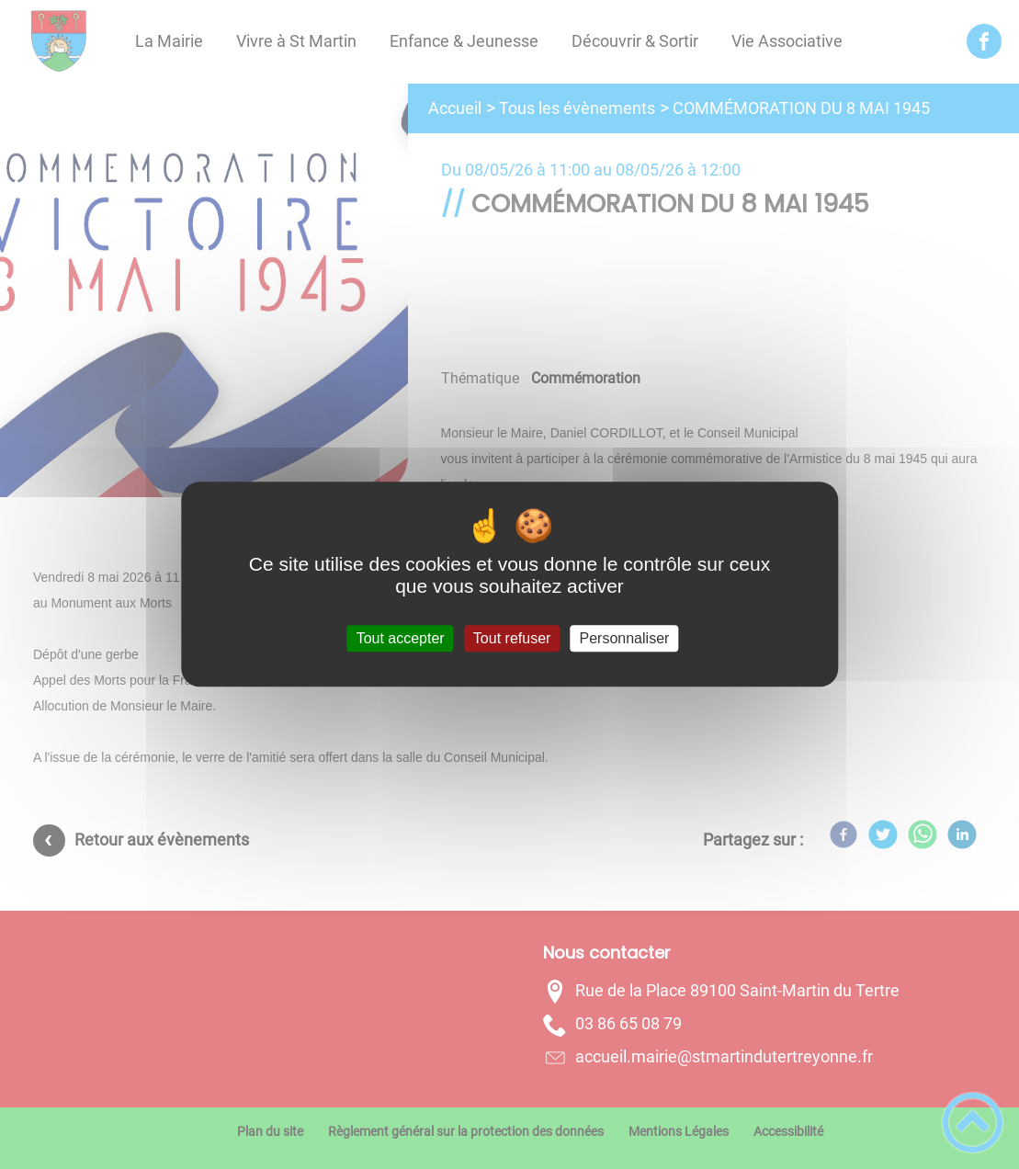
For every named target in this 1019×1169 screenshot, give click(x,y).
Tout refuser (511, 638)
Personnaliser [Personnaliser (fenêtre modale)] (625, 638)
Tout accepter (401, 638)
